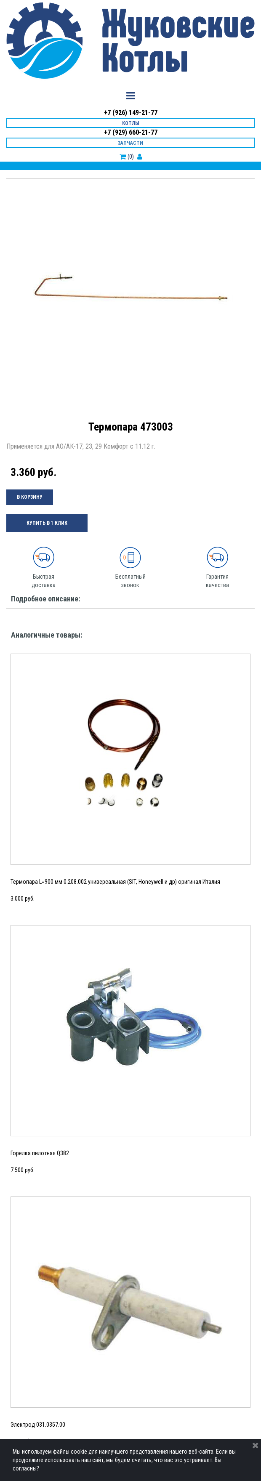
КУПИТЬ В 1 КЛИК (47, 523)
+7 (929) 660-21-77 (130, 132)
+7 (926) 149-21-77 (130, 113)
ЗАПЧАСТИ (130, 143)
